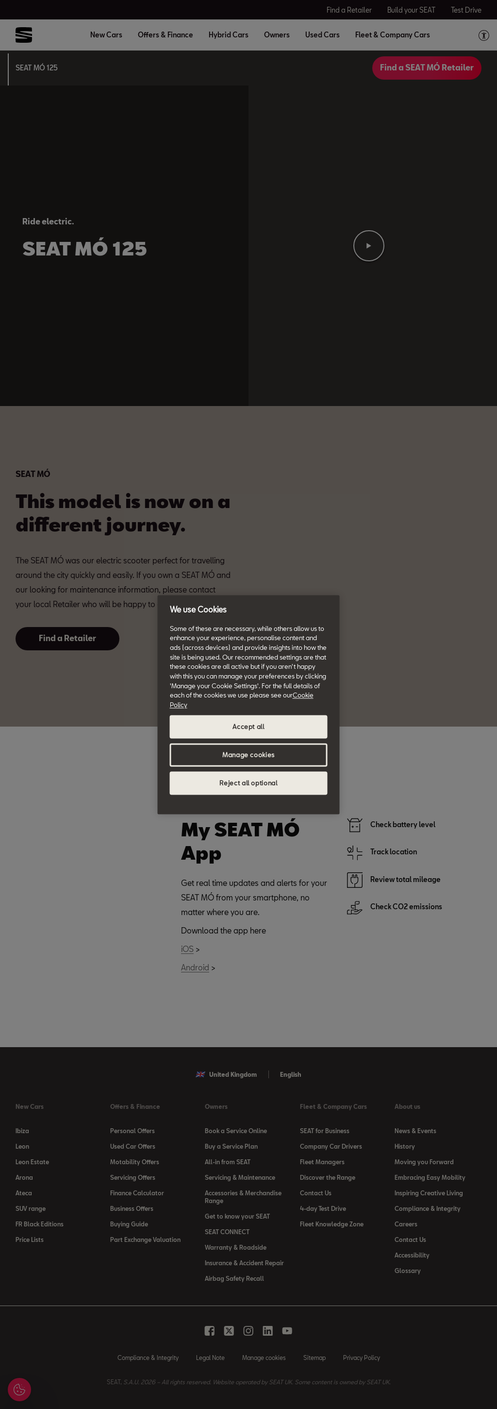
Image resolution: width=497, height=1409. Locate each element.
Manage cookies (248, 755)
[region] (249, 704)
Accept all (248, 726)
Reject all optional (248, 783)
